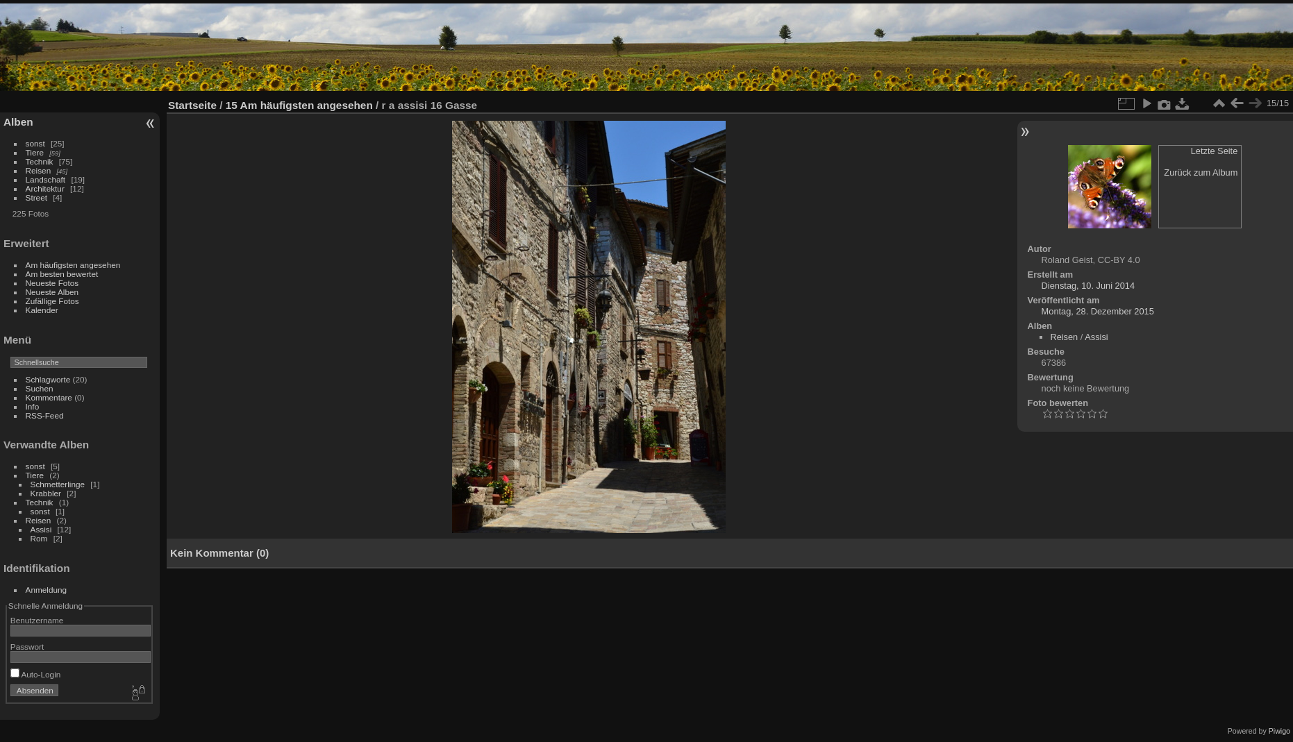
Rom (39, 538)
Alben (18, 122)
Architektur (45, 188)
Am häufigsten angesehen (73, 264)
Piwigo (1279, 731)
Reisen (38, 170)
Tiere (35, 152)
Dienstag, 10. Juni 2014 (1088, 285)
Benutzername (37, 620)
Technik (39, 161)
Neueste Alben (52, 291)
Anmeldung (46, 589)
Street (36, 197)
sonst (35, 143)
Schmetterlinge (58, 484)
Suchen (39, 388)
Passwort (27, 646)
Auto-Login (35, 674)
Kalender (42, 309)
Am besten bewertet (62, 273)
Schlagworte (48, 379)
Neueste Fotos (52, 282)
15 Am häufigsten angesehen (299, 105)
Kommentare (49, 397)
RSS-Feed (45, 415)
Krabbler (46, 493)
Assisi (41, 529)
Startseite (192, 105)
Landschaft (46, 179)
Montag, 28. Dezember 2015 (1098, 311)
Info (33, 406)
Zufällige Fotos (52, 300)
